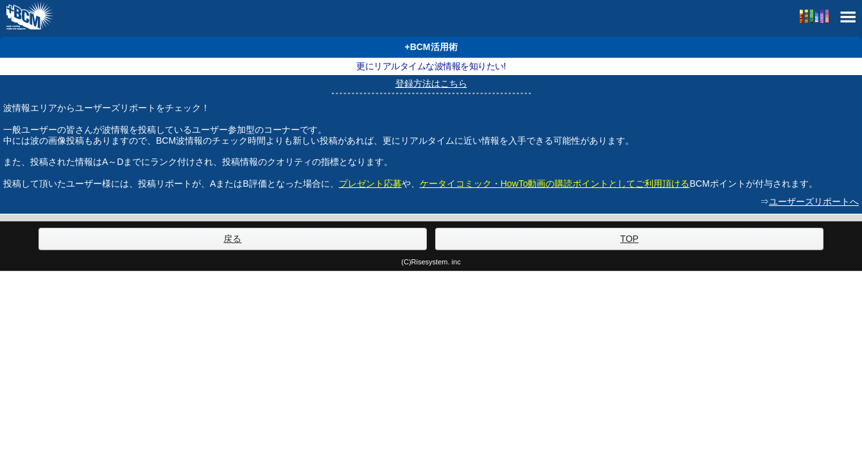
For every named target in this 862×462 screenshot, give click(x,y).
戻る (232, 239)
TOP (629, 239)
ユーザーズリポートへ (814, 201)
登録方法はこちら (431, 83)
